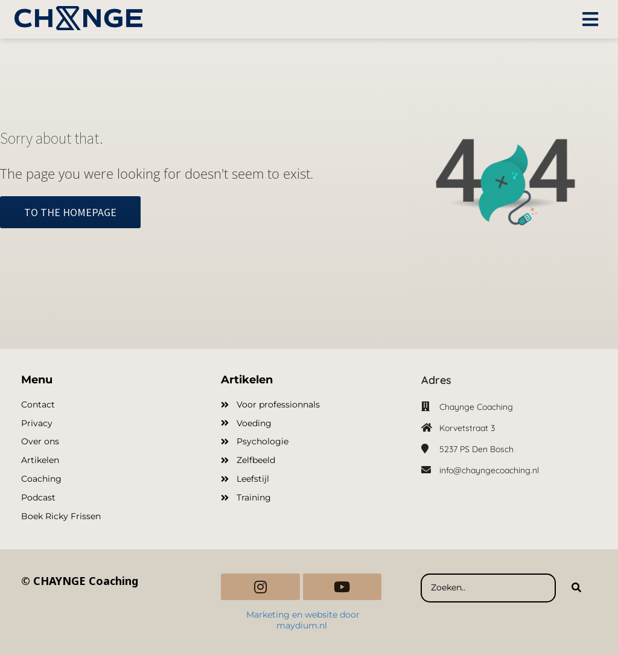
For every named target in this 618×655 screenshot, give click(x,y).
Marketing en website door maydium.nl (303, 620)
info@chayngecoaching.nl (489, 470)
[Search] (576, 588)
